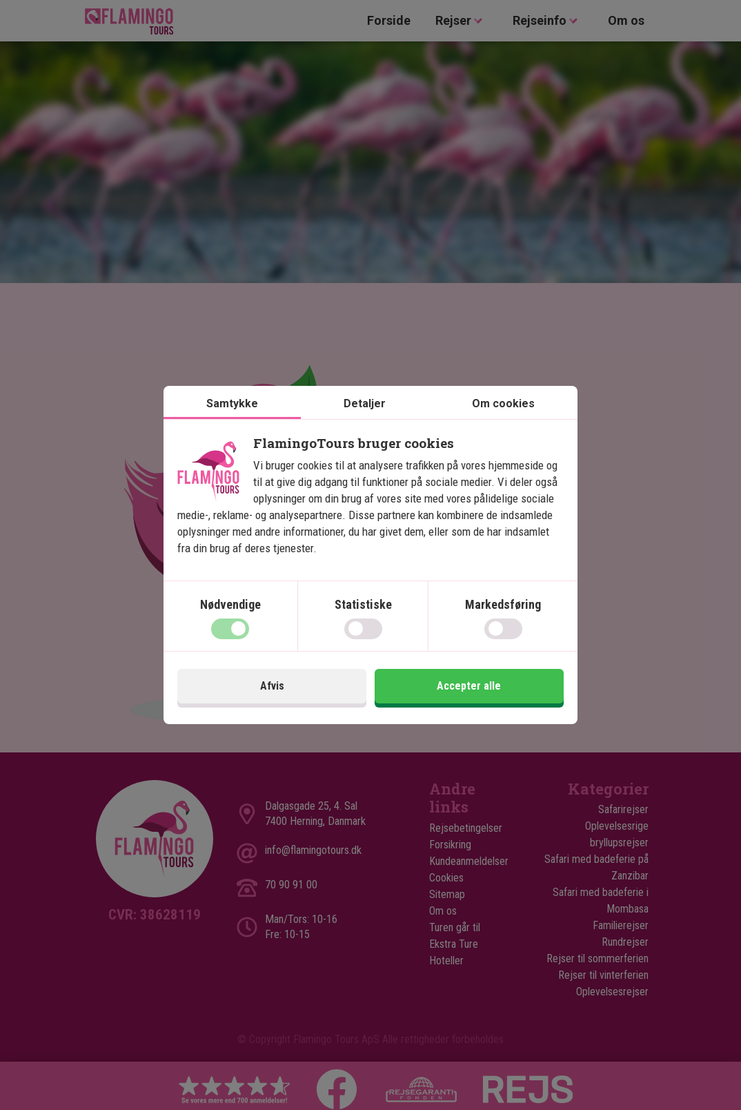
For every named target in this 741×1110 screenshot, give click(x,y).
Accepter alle (469, 685)
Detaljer (365, 403)
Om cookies (503, 403)
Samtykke (232, 403)
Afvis (272, 685)
